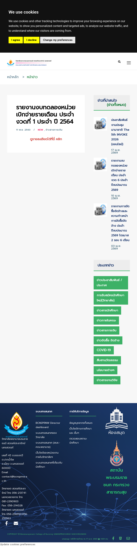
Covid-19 (104, 350)
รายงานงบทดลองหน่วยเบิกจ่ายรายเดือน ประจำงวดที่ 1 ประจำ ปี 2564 (45, 114)
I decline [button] (31, 40)
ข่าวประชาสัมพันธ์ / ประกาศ (109, 283)
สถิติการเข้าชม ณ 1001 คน (90, 539)
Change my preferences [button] (57, 40)
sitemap (65, 539)
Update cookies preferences (17, 545)
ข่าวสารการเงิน (54, 130)
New (40, 130)
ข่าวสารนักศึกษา (107, 311)
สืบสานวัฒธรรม (107, 360)
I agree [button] (15, 40)
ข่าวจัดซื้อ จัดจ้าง (108, 341)
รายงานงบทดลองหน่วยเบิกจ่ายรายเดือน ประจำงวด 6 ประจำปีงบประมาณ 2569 (119, 175)
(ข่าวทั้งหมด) (116, 105)
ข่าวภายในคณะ (106, 321)
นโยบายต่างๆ (105, 370)
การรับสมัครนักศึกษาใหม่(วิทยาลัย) (110, 298)
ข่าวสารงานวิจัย (107, 380)
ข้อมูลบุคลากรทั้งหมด (80, 423)
